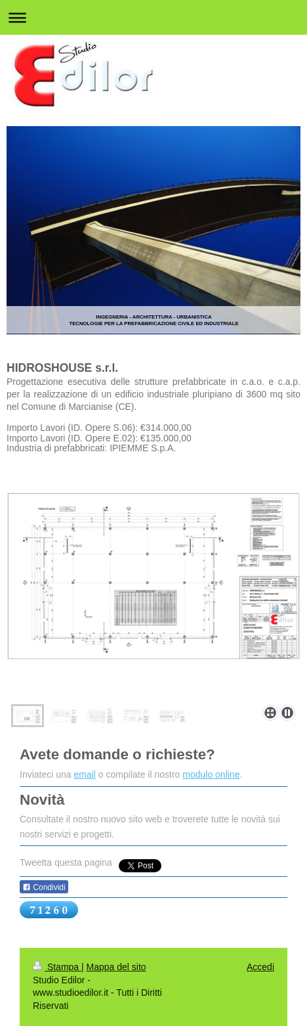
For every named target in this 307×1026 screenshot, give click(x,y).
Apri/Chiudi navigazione (153, 17)
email (85, 774)
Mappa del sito (116, 967)
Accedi (260, 967)
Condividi (44, 887)
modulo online (210, 774)
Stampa (57, 967)
